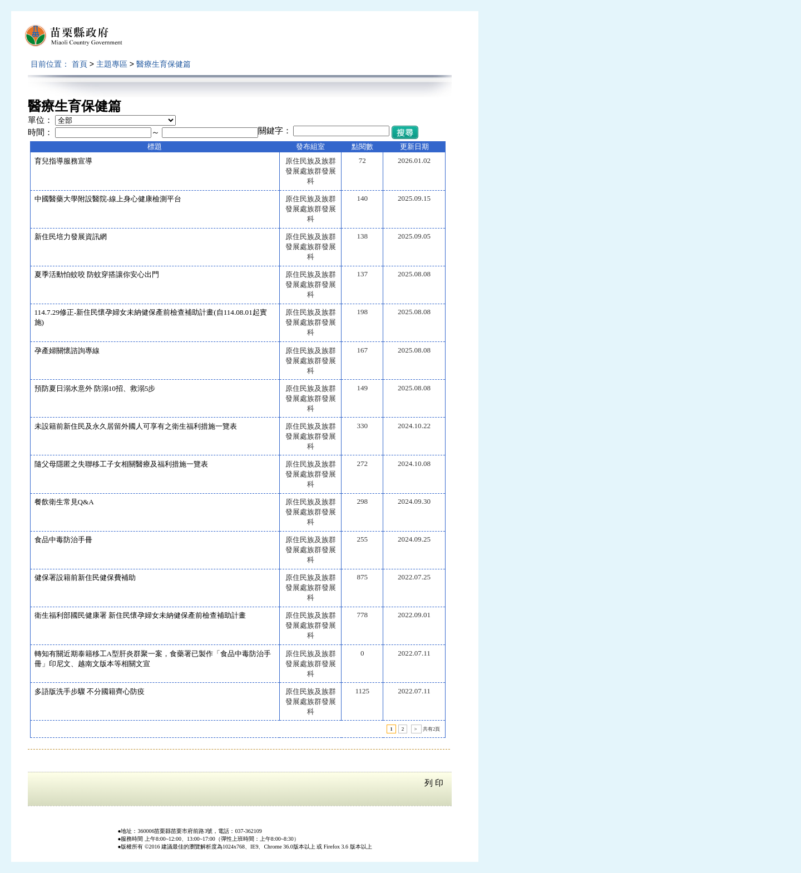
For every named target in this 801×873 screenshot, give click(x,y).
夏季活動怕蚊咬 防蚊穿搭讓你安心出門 (96, 274)
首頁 (79, 63)
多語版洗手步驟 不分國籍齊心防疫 (89, 691)
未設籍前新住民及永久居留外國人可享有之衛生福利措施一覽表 (135, 426)
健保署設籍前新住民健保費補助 (85, 577)
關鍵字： (274, 130)
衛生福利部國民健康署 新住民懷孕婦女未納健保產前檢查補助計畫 (140, 615)
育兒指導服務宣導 (63, 161)
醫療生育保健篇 (163, 63)
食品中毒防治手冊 (63, 539)
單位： (40, 120)
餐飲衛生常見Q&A (64, 502)
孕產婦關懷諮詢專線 (67, 350)
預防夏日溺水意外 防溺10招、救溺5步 (95, 388)
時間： (40, 132)
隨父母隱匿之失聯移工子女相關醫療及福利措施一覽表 (121, 464)
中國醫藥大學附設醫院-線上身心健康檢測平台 (107, 199)
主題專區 (111, 63)
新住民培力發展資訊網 (70, 236)
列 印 (433, 782)
